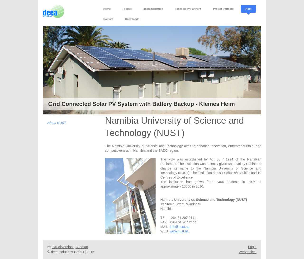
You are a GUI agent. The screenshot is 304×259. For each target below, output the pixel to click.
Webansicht (247, 252)
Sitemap (82, 247)
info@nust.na (180, 227)
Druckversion (61, 247)
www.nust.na (179, 231)
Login (252, 247)
